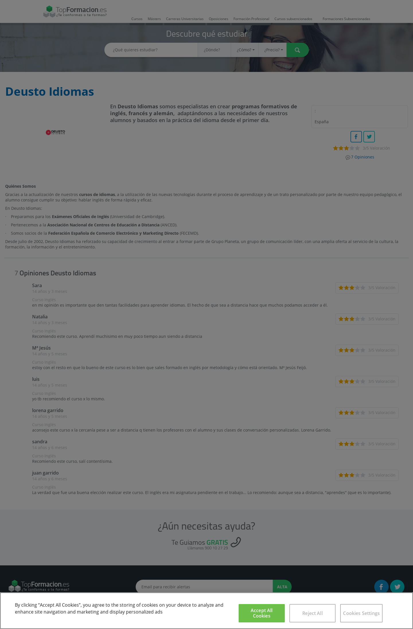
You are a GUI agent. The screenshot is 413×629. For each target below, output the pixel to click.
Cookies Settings (361, 613)
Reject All (312, 613)
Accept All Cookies (262, 613)
